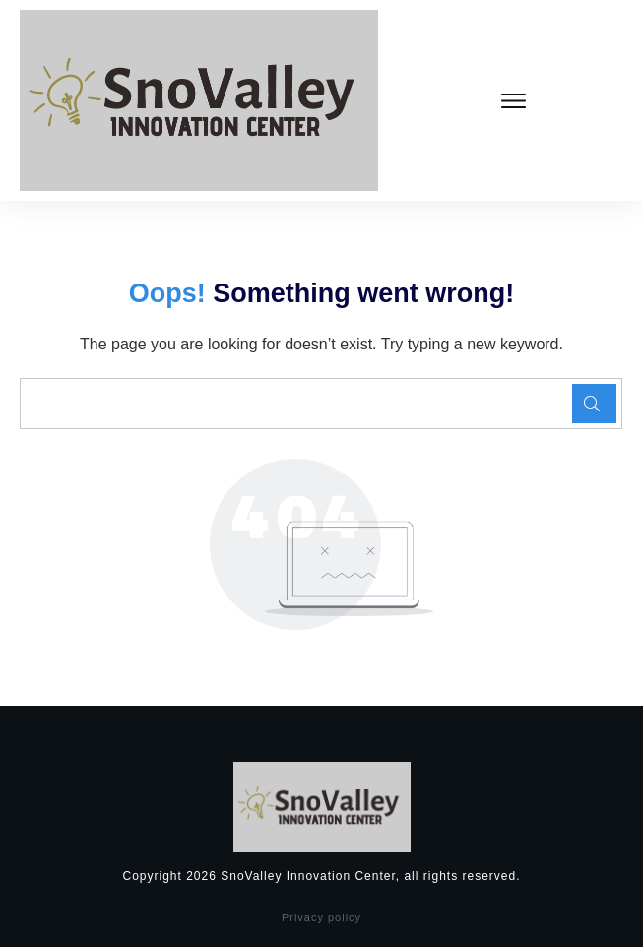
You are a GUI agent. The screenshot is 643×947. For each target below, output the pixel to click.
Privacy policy (321, 917)
